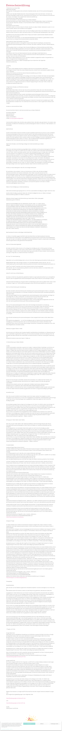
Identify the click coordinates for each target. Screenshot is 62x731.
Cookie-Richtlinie (3, 729)
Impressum (11, 729)
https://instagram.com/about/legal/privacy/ (16, 577)
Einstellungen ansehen (54, 723)
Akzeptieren (29, 723)
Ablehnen (41, 723)
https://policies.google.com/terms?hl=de (15, 703)
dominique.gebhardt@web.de (16, 118)
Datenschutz (7, 729)
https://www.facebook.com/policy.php (15, 517)
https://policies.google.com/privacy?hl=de (15, 656)
